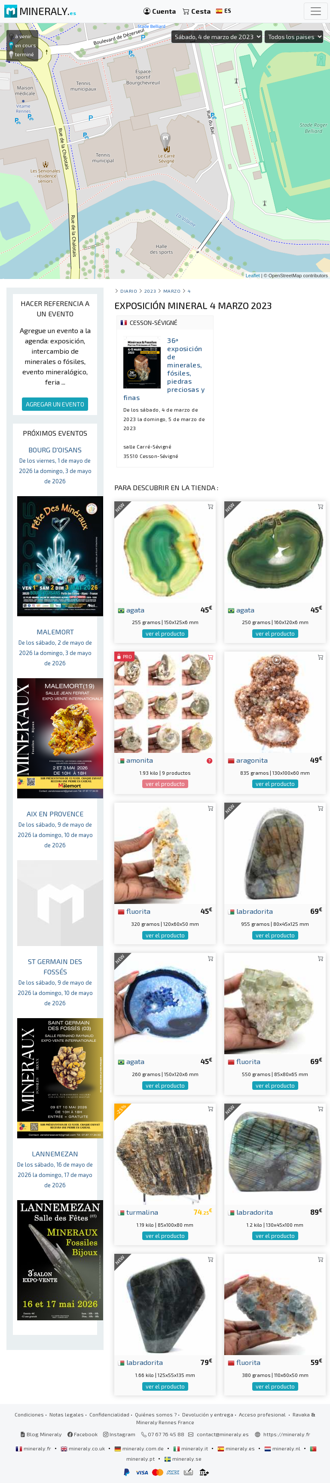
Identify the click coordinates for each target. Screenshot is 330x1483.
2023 (150, 291)
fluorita (134, 911)
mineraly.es (236, 1448)
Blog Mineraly (41, 1434)
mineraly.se (183, 1459)
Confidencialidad (109, 1414)
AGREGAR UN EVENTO (55, 404)
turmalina (138, 1211)
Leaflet (253, 275)
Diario (128, 291)
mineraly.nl (283, 1448)
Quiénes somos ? (156, 1414)
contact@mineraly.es (223, 1434)
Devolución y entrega (207, 1414)
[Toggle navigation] (316, 11)
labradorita (250, 911)
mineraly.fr (33, 1448)
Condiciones (29, 1414)
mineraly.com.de (139, 1448)
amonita (135, 759)
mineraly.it (191, 1448)
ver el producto (165, 633)
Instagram (119, 1434)
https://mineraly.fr (286, 1434)
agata (131, 609)
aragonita (248, 759)
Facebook (82, 1434)
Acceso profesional (263, 1414)
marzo (172, 291)
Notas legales (66, 1414)
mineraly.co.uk (83, 1448)
